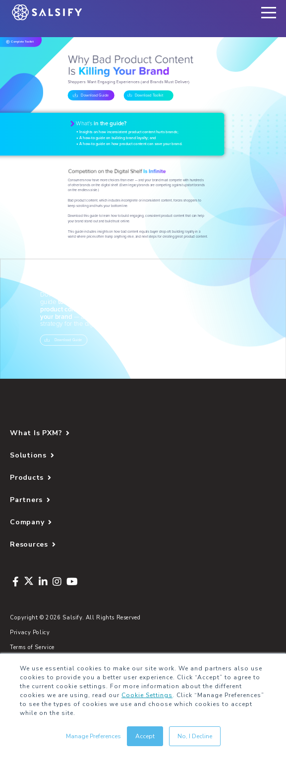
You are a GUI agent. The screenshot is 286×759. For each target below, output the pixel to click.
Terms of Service (32, 647)
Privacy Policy (30, 632)
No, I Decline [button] (194, 736)
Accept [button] (145, 736)
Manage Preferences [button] (93, 736)
